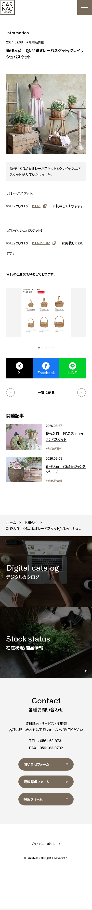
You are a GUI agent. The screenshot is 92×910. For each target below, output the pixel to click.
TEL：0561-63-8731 (46, 742)
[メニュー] (84, 7)
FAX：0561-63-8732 (46, 749)
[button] (39, 349)
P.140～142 (41, 244)
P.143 (36, 207)
